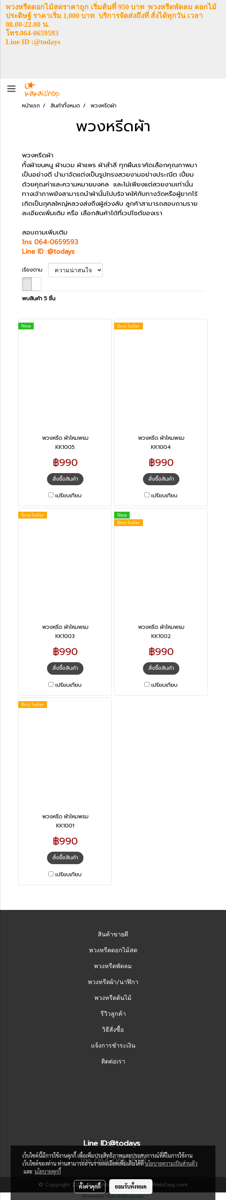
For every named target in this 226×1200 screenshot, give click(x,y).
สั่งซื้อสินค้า (65, 479)
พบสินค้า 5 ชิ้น (38, 299)
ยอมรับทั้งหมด (131, 1186)
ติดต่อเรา (113, 1061)
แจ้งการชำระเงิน (113, 1045)
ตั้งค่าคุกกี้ (89, 1186)
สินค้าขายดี (113, 934)
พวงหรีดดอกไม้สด (113, 950)
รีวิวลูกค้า (113, 1013)
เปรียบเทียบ (68, 496)
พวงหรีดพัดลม (113, 966)
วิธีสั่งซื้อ (113, 1029)
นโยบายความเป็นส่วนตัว (171, 1163)
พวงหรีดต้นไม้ (113, 997)
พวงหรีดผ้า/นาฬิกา (113, 982)
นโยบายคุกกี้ (48, 1171)
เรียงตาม (35, 270)
